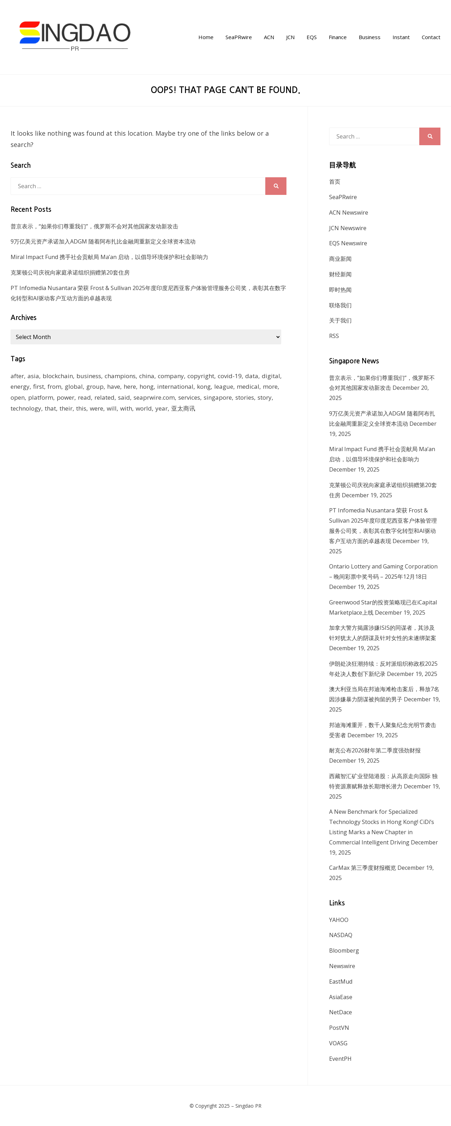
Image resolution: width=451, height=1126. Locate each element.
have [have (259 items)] (113, 386)
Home (206, 37)
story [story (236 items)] (265, 397)
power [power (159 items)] (65, 397)
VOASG (338, 1043)
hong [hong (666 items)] (147, 386)
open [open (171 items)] (18, 397)
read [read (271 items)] (84, 397)
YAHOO (338, 920)
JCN (290, 37)
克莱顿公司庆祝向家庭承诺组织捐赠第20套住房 (70, 272)
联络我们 (340, 305)
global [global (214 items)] (74, 386)
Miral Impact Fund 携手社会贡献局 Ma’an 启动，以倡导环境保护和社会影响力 (109, 257)
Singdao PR (248, 1105)
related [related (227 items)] (104, 397)
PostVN (339, 1028)
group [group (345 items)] (95, 386)
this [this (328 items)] (81, 408)
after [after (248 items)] (17, 376)
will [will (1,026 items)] (112, 408)
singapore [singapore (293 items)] (218, 397)
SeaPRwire (239, 37)
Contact (431, 37)
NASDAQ (340, 935)
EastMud (340, 981)
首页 (334, 181)
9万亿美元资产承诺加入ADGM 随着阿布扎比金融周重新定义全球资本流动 (103, 241)
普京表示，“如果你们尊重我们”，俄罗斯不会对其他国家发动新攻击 (94, 226)
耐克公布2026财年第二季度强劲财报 (375, 750)
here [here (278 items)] (130, 386)
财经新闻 (340, 274)
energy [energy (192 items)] (20, 386)
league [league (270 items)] (223, 386)
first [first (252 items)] (38, 386)
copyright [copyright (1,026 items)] (200, 376)
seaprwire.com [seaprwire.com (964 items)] (154, 397)
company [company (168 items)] (171, 376)
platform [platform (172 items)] (40, 397)
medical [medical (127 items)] (248, 386)
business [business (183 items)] (88, 376)
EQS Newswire (348, 243)
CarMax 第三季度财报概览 (362, 868)
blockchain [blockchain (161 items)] (58, 376)
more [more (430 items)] (270, 386)
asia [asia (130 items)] (33, 376)
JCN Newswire (347, 228)
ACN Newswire (348, 212)
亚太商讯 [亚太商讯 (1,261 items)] (183, 408)
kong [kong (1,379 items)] (204, 386)
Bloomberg (344, 950)
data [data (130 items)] (251, 376)
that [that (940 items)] (50, 408)
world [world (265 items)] (144, 408)
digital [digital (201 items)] (271, 376)
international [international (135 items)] (175, 386)
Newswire (342, 966)
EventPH (340, 1059)
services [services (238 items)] (189, 397)
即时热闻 (340, 290)
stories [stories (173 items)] (244, 397)
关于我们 (340, 320)
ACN (269, 37)
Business (370, 37)
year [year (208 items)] (161, 408)
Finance (338, 37)
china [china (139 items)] (146, 376)
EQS (312, 37)
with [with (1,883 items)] (126, 408)
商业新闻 (340, 259)
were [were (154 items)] (96, 408)
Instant (401, 37)
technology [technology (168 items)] (26, 408)
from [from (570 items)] (54, 386)
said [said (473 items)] (124, 397)
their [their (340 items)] (66, 408)
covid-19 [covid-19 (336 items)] (230, 376)
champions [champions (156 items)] (120, 376)
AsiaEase (340, 997)
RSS (334, 336)
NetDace (340, 1012)
